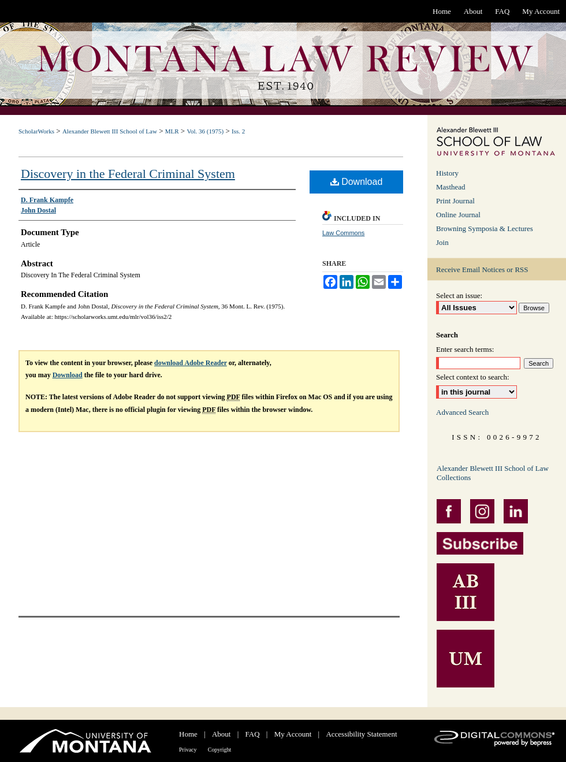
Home (188, 734)
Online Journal (458, 214)
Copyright (220, 749)
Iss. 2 (238, 131)
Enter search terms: (465, 349)
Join (442, 242)
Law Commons (343, 232)
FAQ (252, 734)
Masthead (451, 187)
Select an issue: (459, 295)
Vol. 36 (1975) (205, 131)
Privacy (188, 749)
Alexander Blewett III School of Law (109, 131)
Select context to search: (472, 377)
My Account (293, 734)
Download (356, 182)
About (221, 734)
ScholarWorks (36, 131)
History (447, 173)
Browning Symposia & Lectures (484, 228)
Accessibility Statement (361, 734)
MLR (172, 131)
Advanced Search (462, 412)
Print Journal (455, 200)
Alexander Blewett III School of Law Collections (493, 473)
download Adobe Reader (190, 363)
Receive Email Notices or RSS (482, 269)
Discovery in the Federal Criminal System (128, 173)
